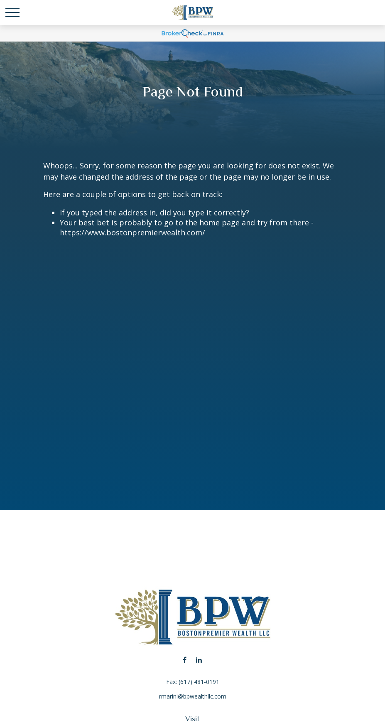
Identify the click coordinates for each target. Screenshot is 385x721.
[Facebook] (184, 659)
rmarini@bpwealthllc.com (192, 696)
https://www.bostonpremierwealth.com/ (132, 232)
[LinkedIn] (199, 659)
